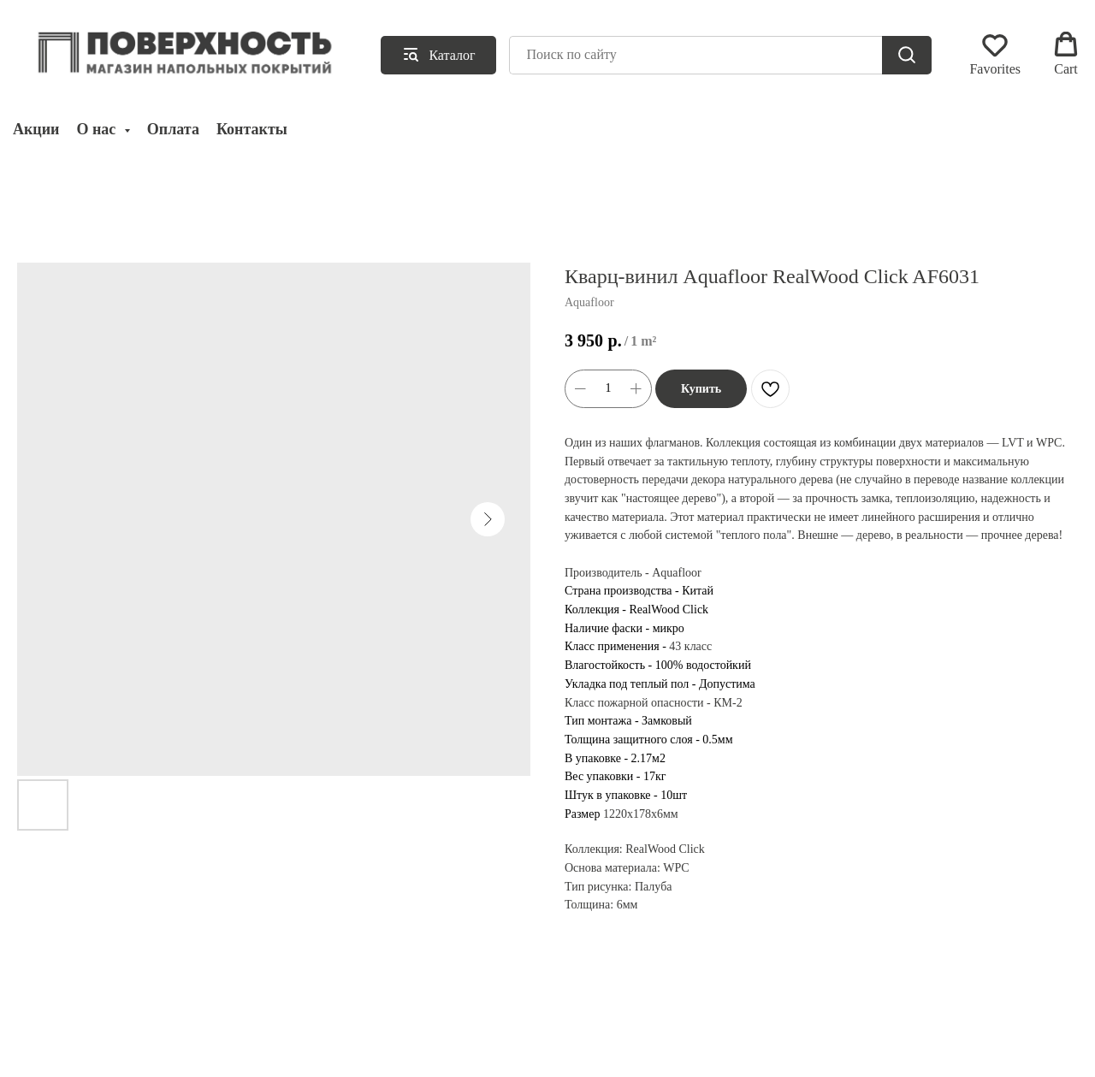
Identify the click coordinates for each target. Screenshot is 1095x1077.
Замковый (667, 720)
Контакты (251, 129)
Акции (36, 129)
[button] (995, 54)
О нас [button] (97, 129)
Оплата (173, 129)
